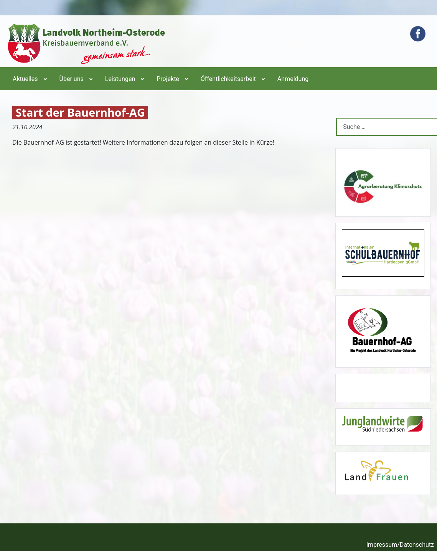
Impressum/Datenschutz (400, 544)
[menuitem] (29, 78)
